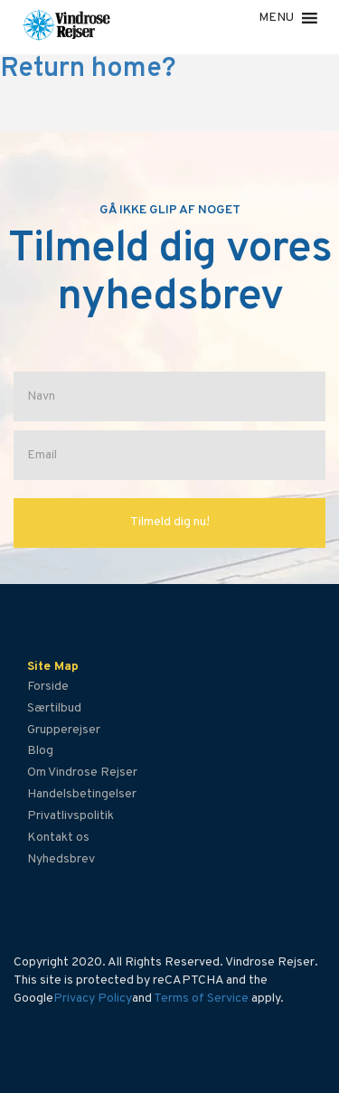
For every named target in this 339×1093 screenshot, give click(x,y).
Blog (40, 751)
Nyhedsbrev (61, 859)
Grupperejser (63, 730)
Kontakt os (58, 837)
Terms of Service (201, 998)
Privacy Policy (92, 998)
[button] (276, 18)
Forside (48, 686)
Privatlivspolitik (70, 816)
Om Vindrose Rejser (82, 772)
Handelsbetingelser (82, 794)
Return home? (88, 69)
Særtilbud (54, 708)
